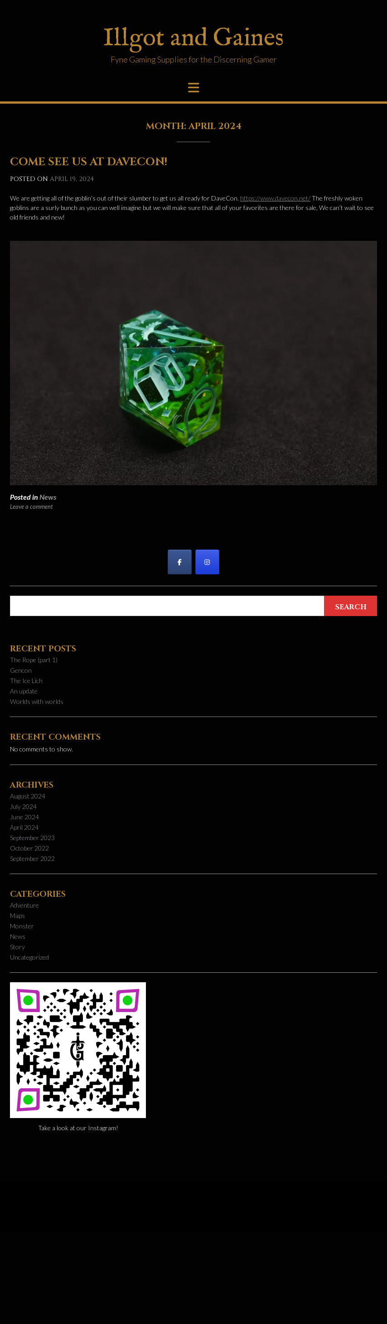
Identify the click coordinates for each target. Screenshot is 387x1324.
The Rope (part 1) (34, 660)
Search (351, 607)
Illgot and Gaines (193, 38)
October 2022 (29, 848)
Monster (22, 926)
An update (24, 691)
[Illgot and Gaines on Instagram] (207, 562)
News (47, 496)
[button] (193, 87)
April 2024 (24, 827)
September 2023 (32, 837)
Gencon (21, 670)
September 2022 (32, 858)
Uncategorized (29, 957)
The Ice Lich (26, 680)
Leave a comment (31, 506)
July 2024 (23, 806)
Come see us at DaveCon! (88, 162)
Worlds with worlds (36, 701)
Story (17, 947)
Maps (17, 915)
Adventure (24, 905)
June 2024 (24, 817)
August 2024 (27, 796)
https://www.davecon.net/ (275, 198)
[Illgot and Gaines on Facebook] (180, 562)
